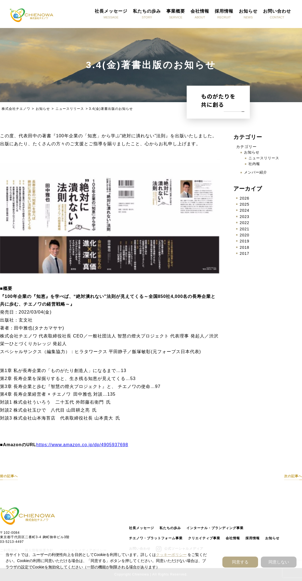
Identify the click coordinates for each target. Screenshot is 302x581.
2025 (244, 204)
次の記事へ (293, 476)
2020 (244, 235)
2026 (244, 198)
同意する (240, 562)
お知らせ (251, 152)
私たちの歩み (170, 528)
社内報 (254, 164)
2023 (244, 216)
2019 (244, 241)
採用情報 (252, 538)
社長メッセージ (141, 528)
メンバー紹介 (255, 172)
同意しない (279, 562)
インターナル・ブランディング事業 (215, 528)
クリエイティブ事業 (204, 538)
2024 (244, 210)
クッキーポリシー (171, 554)
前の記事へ (9, 476)
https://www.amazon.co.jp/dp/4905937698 (82, 444)
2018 (244, 247)
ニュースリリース (263, 158)
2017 (244, 253)
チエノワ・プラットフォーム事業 (156, 538)
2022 (244, 222)
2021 (244, 229)
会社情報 (233, 538)
